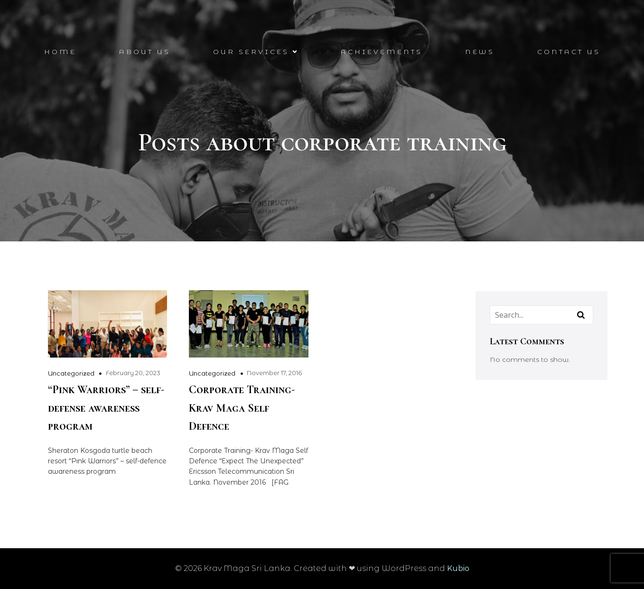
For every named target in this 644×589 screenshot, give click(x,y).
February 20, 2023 (133, 373)
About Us (144, 52)
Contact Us (568, 52)
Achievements (381, 52)
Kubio (458, 568)
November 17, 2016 (274, 373)
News (480, 52)
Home (60, 52)
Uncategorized (71, 373)
